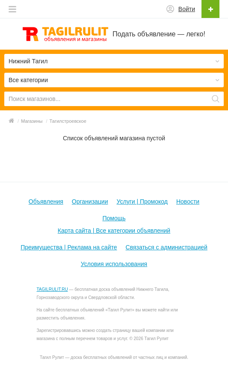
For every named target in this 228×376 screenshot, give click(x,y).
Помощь (113, 218)
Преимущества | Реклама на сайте (69, 247)
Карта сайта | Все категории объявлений (114, 230)
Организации (90, 201)
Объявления (46, 201)
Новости (187, 201)
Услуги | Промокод (142, 201)
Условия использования (114, 264)
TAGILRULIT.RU (52, 289)
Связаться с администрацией (166, 247)
